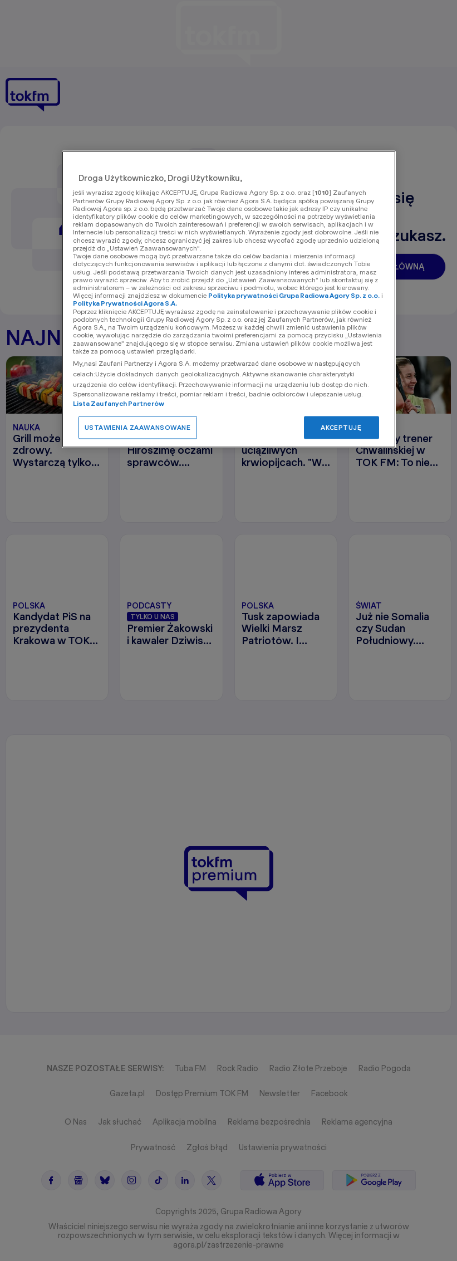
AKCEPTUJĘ (341, 427)
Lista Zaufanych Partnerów (119, 403)
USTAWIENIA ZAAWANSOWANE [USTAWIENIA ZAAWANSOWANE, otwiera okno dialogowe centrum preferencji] (138, 427)
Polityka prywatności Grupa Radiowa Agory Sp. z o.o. (294, 296)
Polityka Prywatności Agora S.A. (125, 303)
